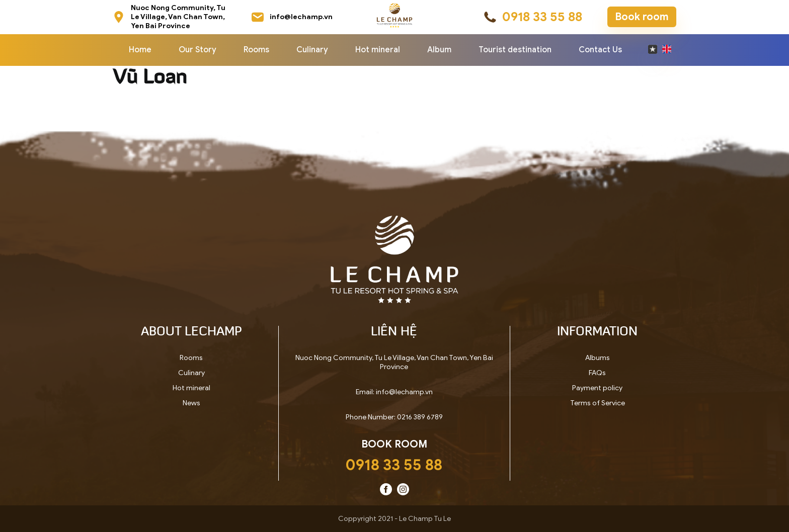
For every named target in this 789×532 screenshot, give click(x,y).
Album (439, 50)
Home (140, 50)
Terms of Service (597, 403)
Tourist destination (515, 50)
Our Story (197, 50)
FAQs (597, 373)
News (191, 403)
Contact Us (600, 50)
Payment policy (597, 388)
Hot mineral (377, 50)
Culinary (312, 50)
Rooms (256, 50)
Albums (597, 357)
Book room (642, 17)
